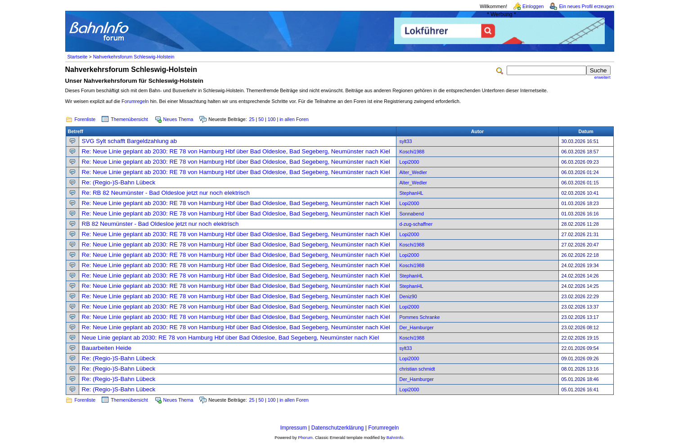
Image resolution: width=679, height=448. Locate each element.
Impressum (293, 428)
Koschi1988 (411, 151)
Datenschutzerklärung (337, 428)
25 (252, 119)
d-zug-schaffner (415, 224)
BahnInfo (395, 437)
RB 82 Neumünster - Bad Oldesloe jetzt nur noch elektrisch (160, 223)
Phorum (305, 437)
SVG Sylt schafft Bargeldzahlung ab (129, 141)
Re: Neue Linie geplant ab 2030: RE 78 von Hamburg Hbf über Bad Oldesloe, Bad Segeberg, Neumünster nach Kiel (236, 151)
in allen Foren (294, 119)
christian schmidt (417, 369)
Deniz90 (408, 296)
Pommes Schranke (419, 317)
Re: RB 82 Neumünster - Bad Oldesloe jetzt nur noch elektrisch (166, 192)
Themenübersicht (129, 119)
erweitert (602, 77)
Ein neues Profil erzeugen (586, 6)
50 (261, 119)
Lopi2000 (409, 162)
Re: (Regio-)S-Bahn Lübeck (119, 182)
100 (272, 119)
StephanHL (411, 193)
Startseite (77, 56)
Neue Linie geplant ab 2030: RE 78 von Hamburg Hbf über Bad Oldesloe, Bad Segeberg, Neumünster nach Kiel (230, 337)
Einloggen (533, 6)
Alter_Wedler (413, 172)
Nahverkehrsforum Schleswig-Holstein (134, 56)
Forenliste (85, 119)
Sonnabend (411, 213)
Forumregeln (134, 101)
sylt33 (405, 141)
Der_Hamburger (416, 327)
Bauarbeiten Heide (106, 348)
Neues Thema (178, 119)
